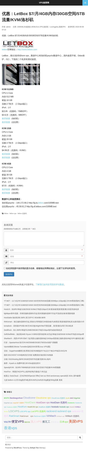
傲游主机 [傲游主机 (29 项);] (27, 422)
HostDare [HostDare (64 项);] (29, 402)
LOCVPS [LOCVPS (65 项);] (13, 411)
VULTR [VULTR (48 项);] (7, 422)
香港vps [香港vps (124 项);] (10, 428)
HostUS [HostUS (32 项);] (72, 407)
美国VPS (62, 27)
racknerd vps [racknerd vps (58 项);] (64, 411)
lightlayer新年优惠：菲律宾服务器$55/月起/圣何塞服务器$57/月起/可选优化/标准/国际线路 (39, 313)
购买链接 (6, 118)
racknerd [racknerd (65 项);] (51, 411)
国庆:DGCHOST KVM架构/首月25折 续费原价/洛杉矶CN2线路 (28, 355)
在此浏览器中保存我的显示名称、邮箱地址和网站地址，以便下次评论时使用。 (41, 268)
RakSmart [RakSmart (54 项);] (14, 416)
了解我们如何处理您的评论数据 (49, 284)
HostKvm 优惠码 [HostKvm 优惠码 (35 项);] (45, 407)
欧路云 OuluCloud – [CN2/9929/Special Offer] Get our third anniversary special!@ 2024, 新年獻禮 (42, 376)
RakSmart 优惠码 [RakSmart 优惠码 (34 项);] (40, 416)
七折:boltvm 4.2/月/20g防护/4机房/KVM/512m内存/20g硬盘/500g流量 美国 (33, 380)
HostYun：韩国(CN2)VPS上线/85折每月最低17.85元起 (25, 372)
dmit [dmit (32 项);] (71, 398)
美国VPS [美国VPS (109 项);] (76, 421)
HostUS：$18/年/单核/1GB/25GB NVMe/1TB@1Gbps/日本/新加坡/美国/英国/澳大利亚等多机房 (41, 309)
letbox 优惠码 (22, 213)
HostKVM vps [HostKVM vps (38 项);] (32, 407)
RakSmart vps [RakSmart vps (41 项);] (26, 416)
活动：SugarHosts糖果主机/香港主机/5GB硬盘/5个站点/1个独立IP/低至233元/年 (35, 351)
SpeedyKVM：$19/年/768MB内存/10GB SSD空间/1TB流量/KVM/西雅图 (32, 367)
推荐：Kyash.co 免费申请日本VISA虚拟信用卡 (22, 363)
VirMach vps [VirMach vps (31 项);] (61, 416)
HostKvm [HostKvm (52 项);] (22, 406)
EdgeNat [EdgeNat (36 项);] (77, 398)
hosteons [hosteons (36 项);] (71, 403)
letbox (4, 49)
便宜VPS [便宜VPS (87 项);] (17, 421)
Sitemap (42, 448)
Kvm (37, 27)
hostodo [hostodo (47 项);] (55, 407)
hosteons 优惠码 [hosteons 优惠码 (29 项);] (12, 407)
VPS (41, 27)
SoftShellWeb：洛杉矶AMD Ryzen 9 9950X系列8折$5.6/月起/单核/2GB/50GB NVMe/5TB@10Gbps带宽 (45, 334)
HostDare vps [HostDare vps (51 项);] (43, 402)
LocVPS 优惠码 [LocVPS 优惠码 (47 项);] (38, 411)
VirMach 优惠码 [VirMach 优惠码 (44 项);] (72, 416)
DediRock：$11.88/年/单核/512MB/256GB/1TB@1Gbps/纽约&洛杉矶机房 (33, 330)
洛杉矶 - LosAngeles (50, 27)
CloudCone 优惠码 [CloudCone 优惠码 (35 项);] (58, 398)
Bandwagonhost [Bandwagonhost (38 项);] (16, 398)
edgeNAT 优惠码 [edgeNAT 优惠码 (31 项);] (18, 403)
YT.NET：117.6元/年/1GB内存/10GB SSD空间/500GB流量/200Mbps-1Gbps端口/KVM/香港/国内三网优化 (45, 301)
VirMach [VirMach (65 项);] (51, 415)
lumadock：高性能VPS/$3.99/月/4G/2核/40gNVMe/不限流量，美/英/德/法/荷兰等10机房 (38, 326)
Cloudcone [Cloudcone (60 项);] (29, 397)
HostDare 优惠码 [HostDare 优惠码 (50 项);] (58, 402)
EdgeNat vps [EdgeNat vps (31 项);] (8, 403)
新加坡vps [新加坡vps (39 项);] (55, 422)
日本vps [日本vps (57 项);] (64, 421)
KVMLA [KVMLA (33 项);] (77, 407)
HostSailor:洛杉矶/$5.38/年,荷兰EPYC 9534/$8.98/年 (25, 318)
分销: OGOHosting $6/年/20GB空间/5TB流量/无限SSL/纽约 (27, 359)
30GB (33, 27)
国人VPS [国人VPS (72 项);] (36, 421)
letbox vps (12, 213)
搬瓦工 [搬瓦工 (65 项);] (46, 421)
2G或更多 (27, 27)
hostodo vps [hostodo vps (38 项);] (64, 407)
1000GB (20, 27)
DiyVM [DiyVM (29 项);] (68, 398)
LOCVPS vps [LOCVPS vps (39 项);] (25, 411)
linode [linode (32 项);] (6, 411)
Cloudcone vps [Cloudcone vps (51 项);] (43, 398)
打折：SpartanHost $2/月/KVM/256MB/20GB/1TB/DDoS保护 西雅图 (31, 342)
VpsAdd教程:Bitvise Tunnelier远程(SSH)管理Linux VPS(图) (27, 347)
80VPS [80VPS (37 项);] (6, 398)
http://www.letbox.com (27, 49)
